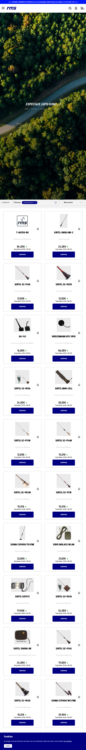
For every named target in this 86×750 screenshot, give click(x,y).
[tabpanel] (43, 106)
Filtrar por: (35, 202)
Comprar (22, 254)
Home (26, 109)
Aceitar (8, 746)
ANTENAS (42, 109)
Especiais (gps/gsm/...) (54, 109)
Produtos (34, 109)
